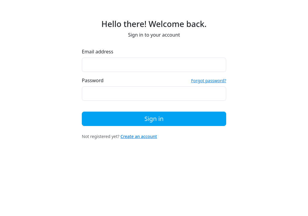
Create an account (139, 136)
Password (92, 80)
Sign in (154, 119)
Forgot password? (208, 80)
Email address (97, 51)
